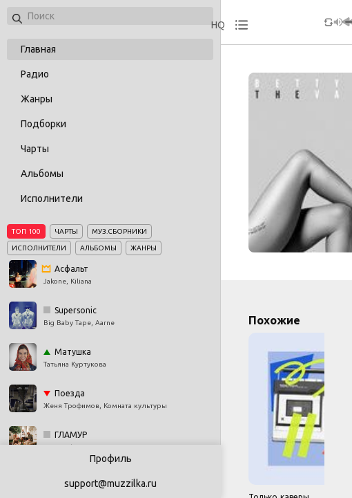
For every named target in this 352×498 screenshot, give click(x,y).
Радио (35, 74)
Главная (38, 49)
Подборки (43, 123)
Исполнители (52, 198)
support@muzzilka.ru (110, 483)
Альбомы (42, 173)
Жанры (36, 98)
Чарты (35, 148)
